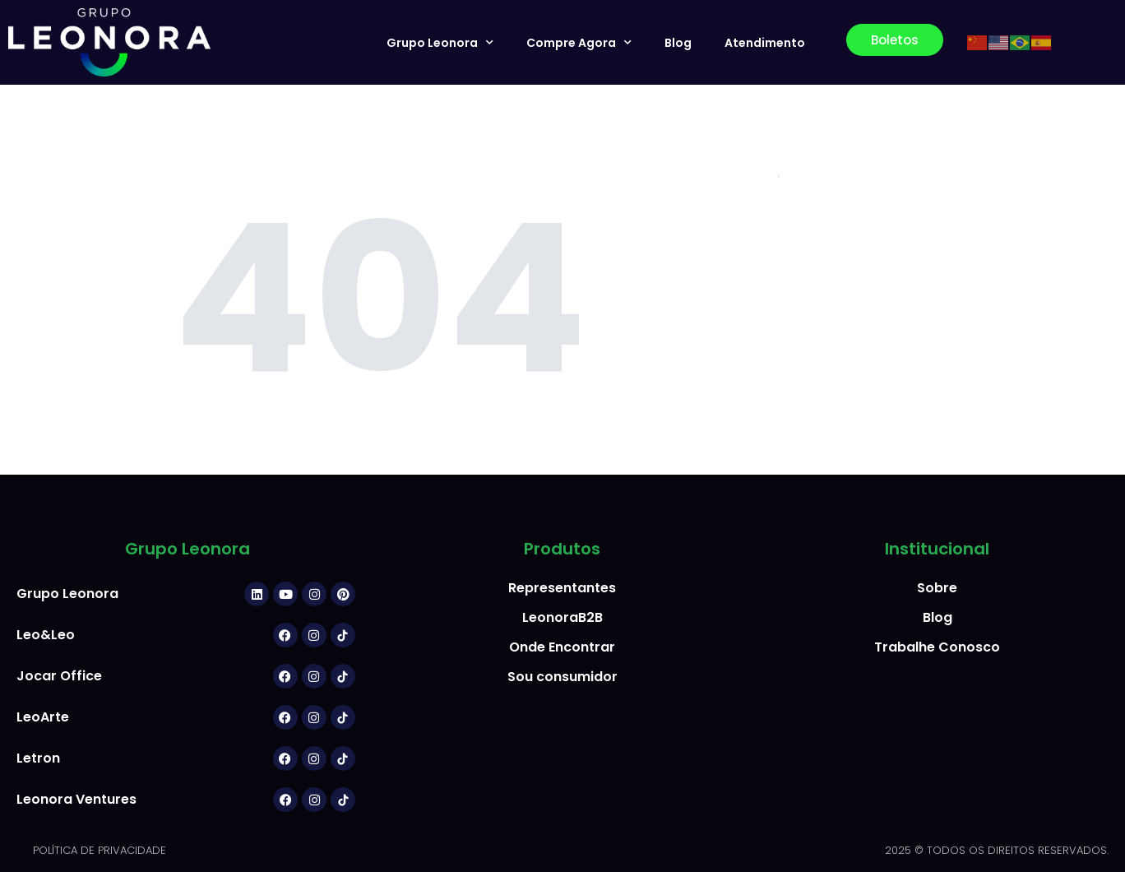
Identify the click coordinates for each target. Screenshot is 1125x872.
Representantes (562, 587)
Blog (678, 43)
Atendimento (765, 43)
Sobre (937, 587)
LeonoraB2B (562, 617)
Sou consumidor (562, 676)
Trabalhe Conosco (937, 647)
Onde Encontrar (562, 647)
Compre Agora (579, 42)
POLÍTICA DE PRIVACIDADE (99, 850)
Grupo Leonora (440, 42)
